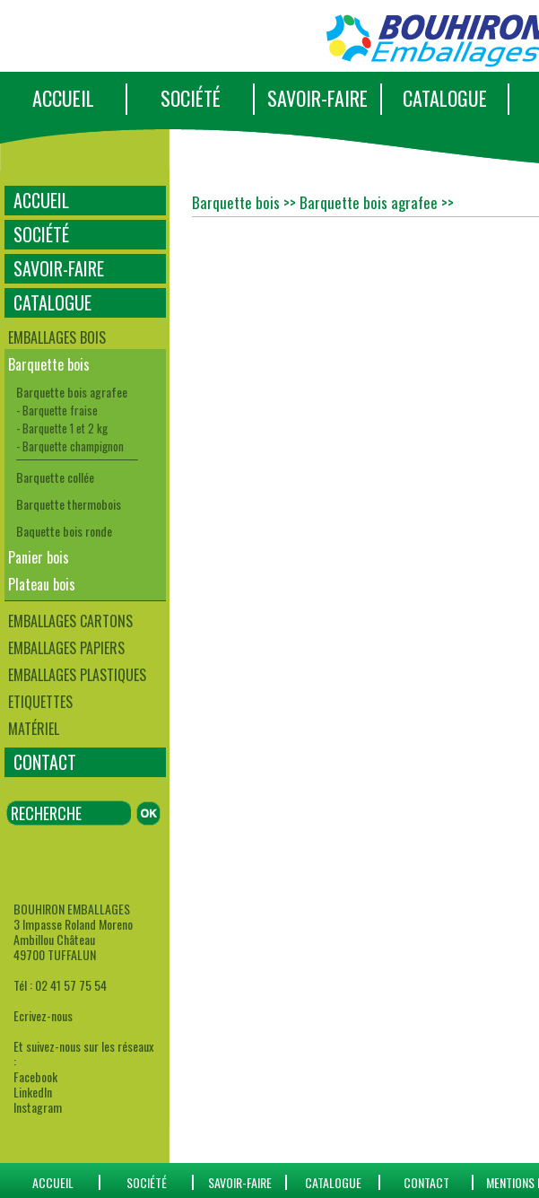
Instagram (37, 1106)
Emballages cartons (70, 621)
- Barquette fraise (57, 410)
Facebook (35, 1076)
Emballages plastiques (77, 675)
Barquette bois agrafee (71, 391)
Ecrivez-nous (43, 1015)
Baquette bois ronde (64, 530)
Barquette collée (55, 477)
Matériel (33, 729)
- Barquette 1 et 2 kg (62, 428)
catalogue (333, 1182)
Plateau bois (41, 584)
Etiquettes (40, 702)
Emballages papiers (66, 648)
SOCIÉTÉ (191, 97)
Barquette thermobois (68, 503)
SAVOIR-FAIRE (317, 97)
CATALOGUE (445, 97)
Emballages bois (57, 337)
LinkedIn (32, 1091)
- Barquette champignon (70, 446)
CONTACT (44, 761)
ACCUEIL (63, 97)
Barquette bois (49, 364)
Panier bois (38, 557)
